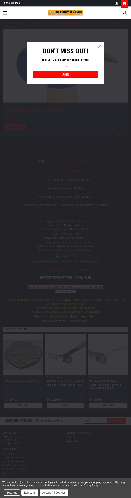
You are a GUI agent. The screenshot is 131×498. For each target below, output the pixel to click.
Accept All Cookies (54, 492)
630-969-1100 (11, 3)
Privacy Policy (91, 485)
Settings (12, 492)
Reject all (30, 492)
